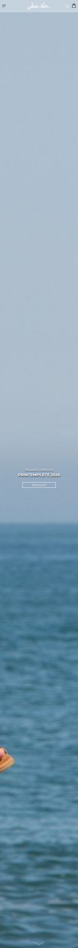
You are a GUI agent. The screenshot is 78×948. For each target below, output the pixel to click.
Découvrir (39, 485)
